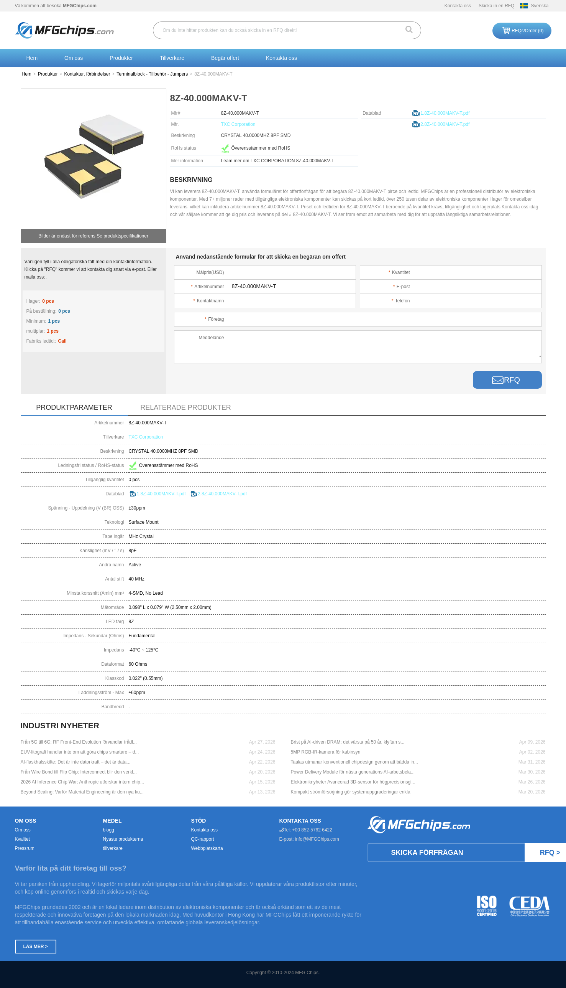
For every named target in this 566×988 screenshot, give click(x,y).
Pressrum (24, 848)
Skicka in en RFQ (496, 5)
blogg (108, 830)
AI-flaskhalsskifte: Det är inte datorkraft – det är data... (76, 762)
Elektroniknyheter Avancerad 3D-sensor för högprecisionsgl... (353, 782)
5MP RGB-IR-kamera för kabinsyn (326, 752)
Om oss (73, 58)
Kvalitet (22, 839)
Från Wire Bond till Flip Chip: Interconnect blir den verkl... (79, 772)
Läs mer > (35, 946)
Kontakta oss (458, 5)
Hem (32, 58)
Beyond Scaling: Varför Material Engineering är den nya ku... (82, 792)
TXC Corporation (238, 124)
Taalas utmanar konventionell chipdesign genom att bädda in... (354, 762)
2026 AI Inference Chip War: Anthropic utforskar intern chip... (82, 782)
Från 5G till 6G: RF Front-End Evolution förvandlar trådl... (79, 742)
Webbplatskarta (207, 848)
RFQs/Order (527, 30)
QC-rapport (202, 839)
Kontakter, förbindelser (87, 74)
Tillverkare (172, 58)
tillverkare (113, 848)
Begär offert (225, 58)
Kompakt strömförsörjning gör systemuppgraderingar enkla (350, 792)
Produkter (121, 58)
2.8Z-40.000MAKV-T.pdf (444, 124)
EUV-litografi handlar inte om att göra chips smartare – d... (80, 752)
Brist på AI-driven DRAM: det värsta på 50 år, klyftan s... (348, 742)
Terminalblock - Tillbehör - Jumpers (152, 74)
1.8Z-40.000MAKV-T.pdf (444, 113)
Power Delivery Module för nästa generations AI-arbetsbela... (353, 772)
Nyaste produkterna (123, 839)
